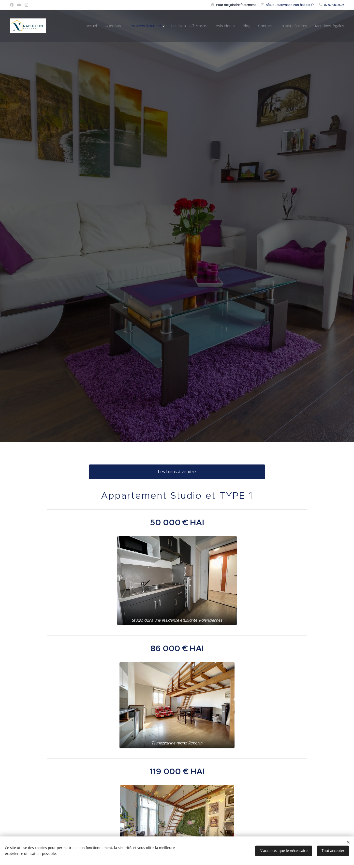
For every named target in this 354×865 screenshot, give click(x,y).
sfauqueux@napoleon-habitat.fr (290, 4)
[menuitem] (84, 26)
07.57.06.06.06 (334, 4)
